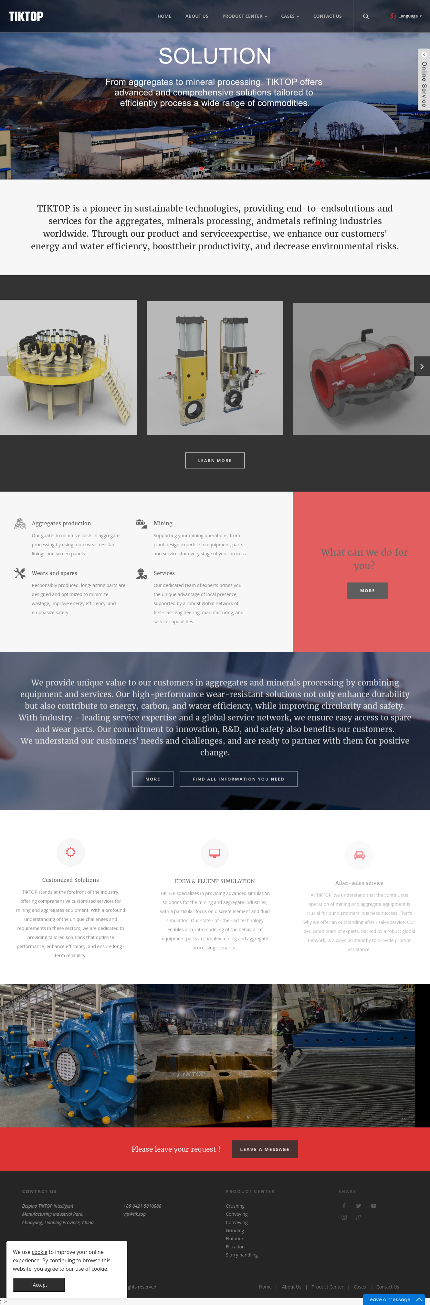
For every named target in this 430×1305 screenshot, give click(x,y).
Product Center (328, 1287)
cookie (39, 1252)
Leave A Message (274, 1149)
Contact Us (387, 1287)
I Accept (39, 1285)
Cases (360, 1287)
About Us (291, 1287)
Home (265, 1287)
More (389, 590)
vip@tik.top (103, 1214)
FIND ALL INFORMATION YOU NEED (239, 786)
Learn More (215, 468)
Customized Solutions (70, 887)
